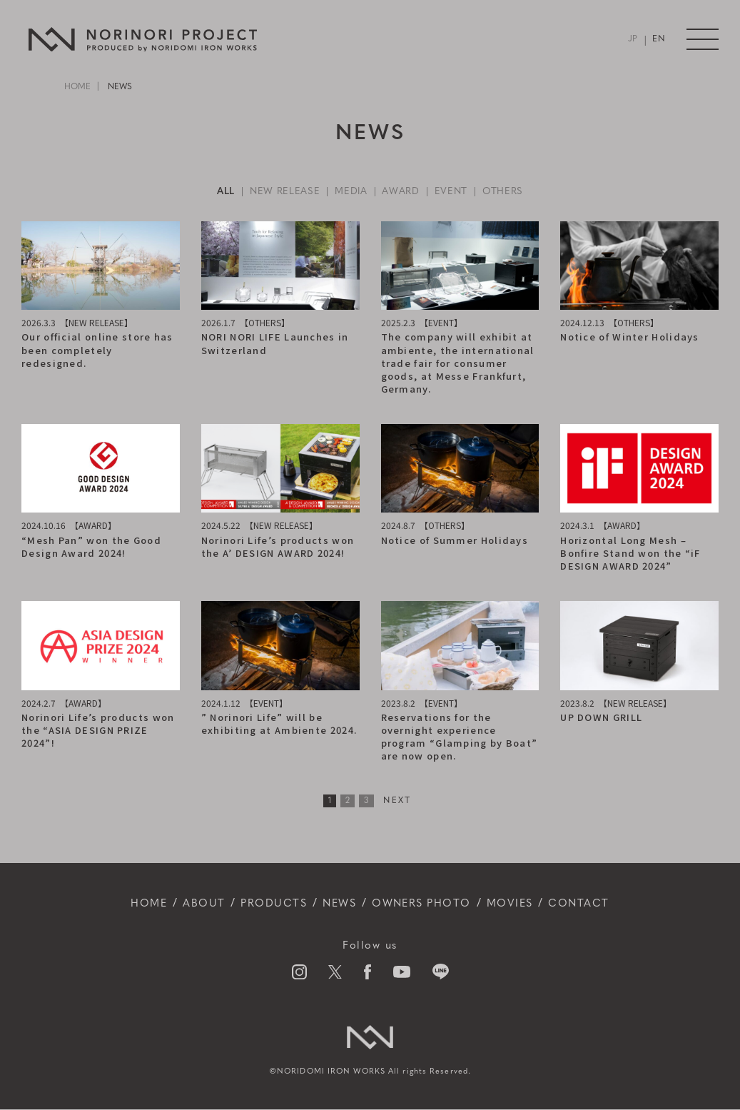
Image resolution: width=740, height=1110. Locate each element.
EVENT (454, 192)
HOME (77, 87)
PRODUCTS (267, 904)
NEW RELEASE (282, 192)
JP (633, 39)
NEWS (336, 904)
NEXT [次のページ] (397, 801)
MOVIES (519, 904)
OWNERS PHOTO (425, 904)
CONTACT (592, 904)
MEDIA (351, 192)
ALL (222, 192)
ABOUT (193, 904)
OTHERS (506, 192)
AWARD (402, 192)
